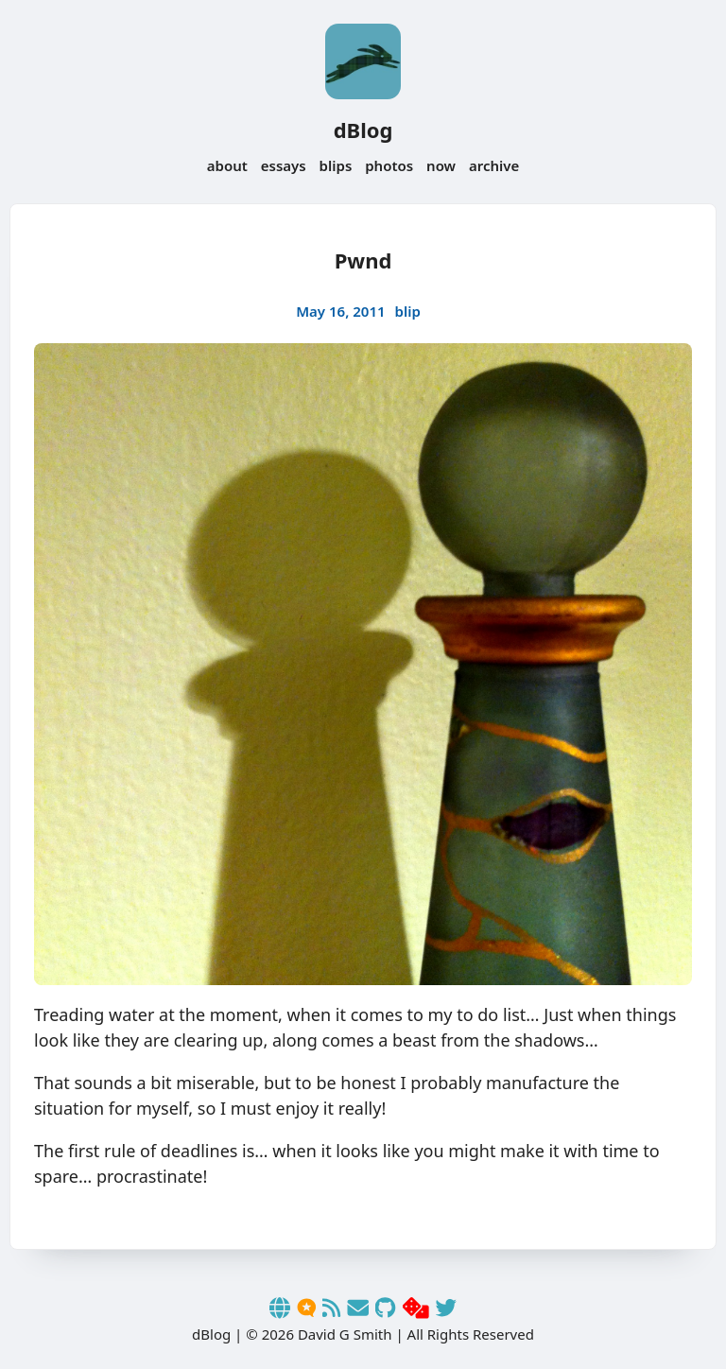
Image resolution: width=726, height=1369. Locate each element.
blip (408, 311)
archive (494, 165)
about (227, 165)
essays (283, 165)
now (441, 165)
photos (389, 165)
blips (336, 165)
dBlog (363, 129)
